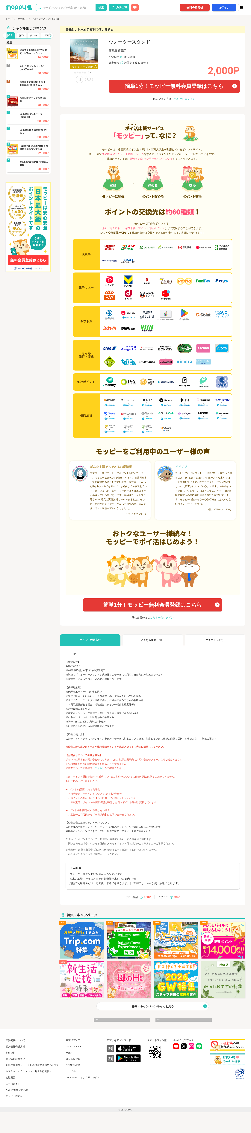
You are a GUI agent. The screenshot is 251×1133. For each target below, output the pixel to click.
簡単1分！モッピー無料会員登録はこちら (174, 86)
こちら (98, 768)
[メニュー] (241, 7)
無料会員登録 (194, 7)
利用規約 (10, 1052)
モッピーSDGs (14, 1096)
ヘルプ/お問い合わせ (17, 1089)
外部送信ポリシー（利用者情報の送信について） (32, 1065)
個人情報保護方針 (15, 1046)
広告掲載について (15, 1040)
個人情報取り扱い (15, 1059)
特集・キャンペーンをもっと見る (153, 1006)
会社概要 (10, 1077)
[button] (5, 35)
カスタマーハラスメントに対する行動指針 (29, 1071)
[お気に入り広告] (135, 7)
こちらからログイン (183, 98)
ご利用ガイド (13, 1083)
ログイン (223, 7)
